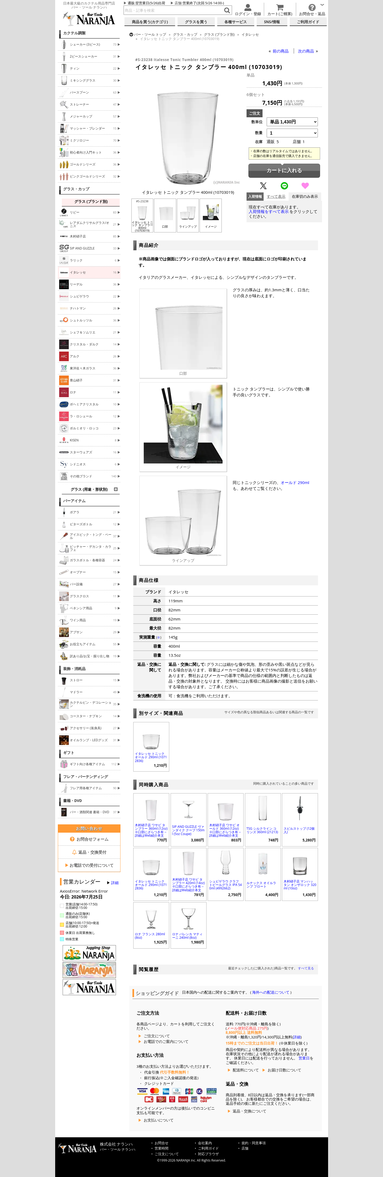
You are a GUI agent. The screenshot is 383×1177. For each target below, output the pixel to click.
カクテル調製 (74, 33)
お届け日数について (284, 1070)
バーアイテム (74, 500)
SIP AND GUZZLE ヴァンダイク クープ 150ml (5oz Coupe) (188, 830)
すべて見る (306, 968)
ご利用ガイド (208, 1148)
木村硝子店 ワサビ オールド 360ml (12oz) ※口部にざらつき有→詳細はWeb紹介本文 (225, 830)
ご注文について (157, 1036)
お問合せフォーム (89, 839)
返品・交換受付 (89, 852)
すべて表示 (276, 197)
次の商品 (306, 51)
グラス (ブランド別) (219, 34)
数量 (259, 132)
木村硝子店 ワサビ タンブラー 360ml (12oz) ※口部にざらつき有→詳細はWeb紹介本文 (151, 830)
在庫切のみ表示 (305, 197)
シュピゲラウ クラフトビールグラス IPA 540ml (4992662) (225, 884)
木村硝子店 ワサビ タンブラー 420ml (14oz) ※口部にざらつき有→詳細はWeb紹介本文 (188, 884)
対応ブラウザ (208, 1154)
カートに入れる (284, 170)
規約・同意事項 (253, 1143)
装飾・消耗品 (74, 668)
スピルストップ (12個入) (299, 830)
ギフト (68, 752)
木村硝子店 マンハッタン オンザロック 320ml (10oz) (300, 884)
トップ (150, 34)
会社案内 (205, 1143)
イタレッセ (250, 34)
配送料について (246, 1070)
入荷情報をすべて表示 (269, 211)
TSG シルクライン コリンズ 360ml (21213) (262, 830)
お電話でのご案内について (166, 1041)
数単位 (257, 121)
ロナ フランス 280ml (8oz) (150, 936)
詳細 (115, 882)
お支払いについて (159, 1120)
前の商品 (281, 51)
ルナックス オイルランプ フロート (261, 885)
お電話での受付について (89, 865)
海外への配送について (271, 992)
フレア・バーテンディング (85, 776)
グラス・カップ (76, 189)
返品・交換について (249, 1111)
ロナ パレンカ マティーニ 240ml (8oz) (187, 936)
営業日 (304, 1058)
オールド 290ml (295, 482)
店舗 (178, 3)
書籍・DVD (72, 800)
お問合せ (161, 1143)
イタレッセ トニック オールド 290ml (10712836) (151, 757)
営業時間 (161, 1148)
